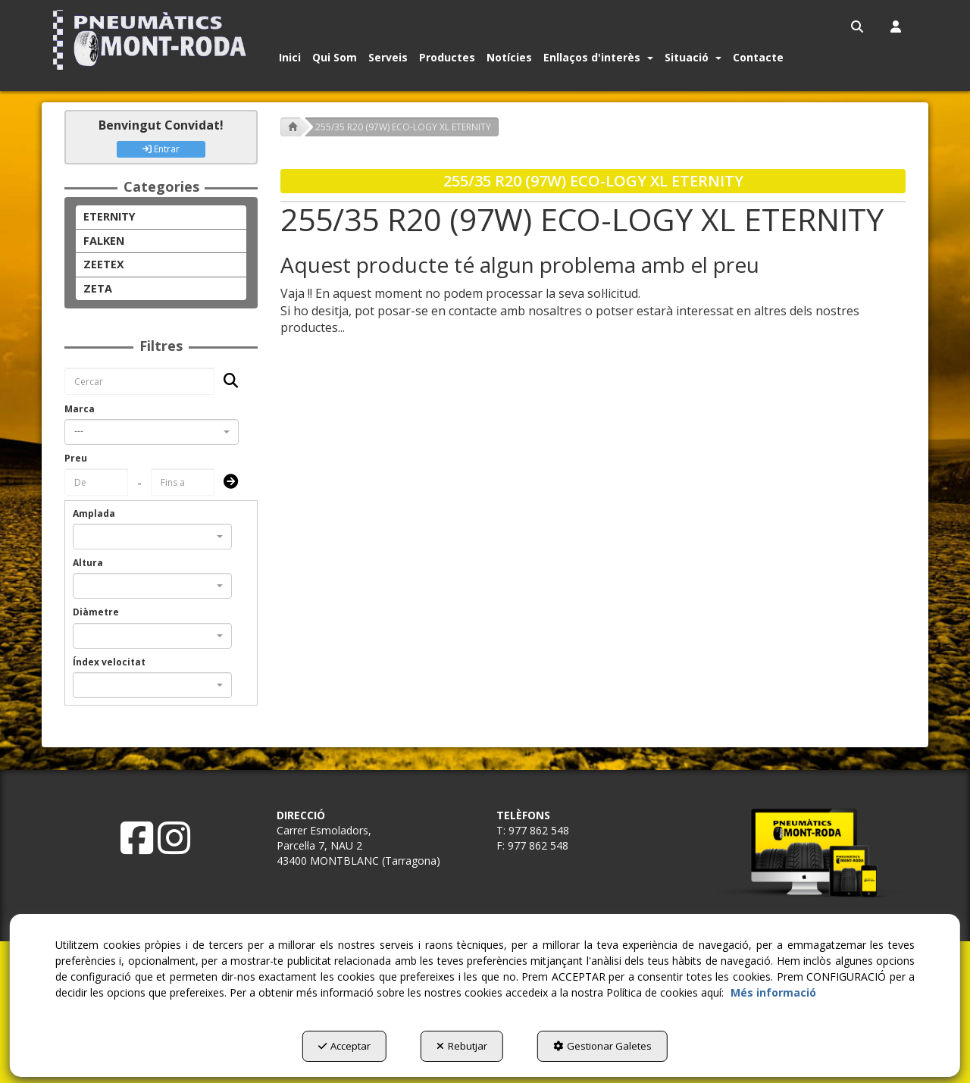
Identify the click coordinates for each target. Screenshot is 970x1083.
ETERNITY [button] (109, 216)
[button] (152, 40)
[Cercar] (226, 382)
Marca (79, 408)
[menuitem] (858, 26)
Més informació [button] (773, 992)
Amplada (94, 513)
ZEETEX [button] (103, 264)
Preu (75, 458)
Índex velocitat (109, 662)
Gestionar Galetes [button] (602, 1046)
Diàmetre (96, 612)
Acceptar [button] (344, 1046)
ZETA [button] (97, 288)
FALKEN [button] (103, 240)
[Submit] (226, 482)
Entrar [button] (161, 148)
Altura (88, 562)
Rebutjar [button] (461, 1046)
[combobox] (151, 432)
